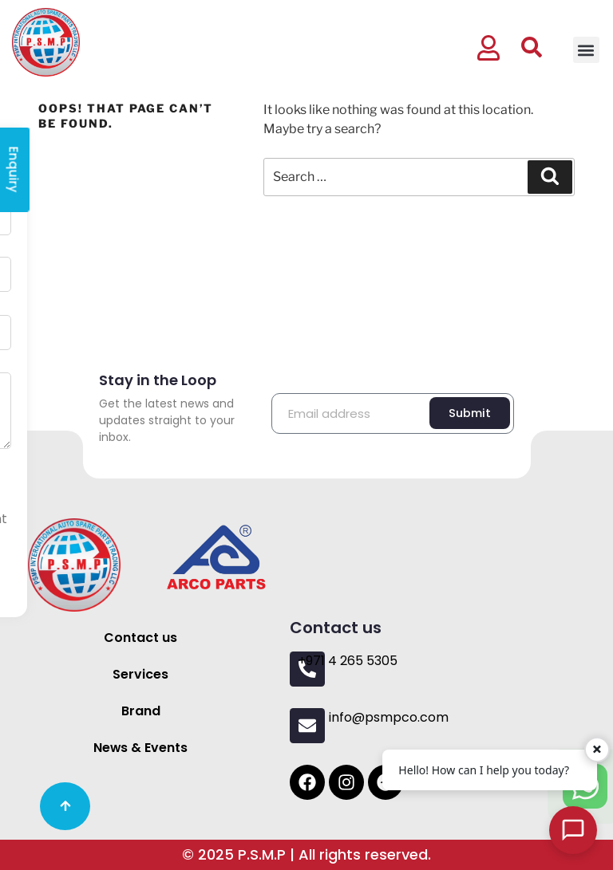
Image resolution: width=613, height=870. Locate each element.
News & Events (140, 747)
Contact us (140, 637)
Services (140, 674)
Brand (140, 711)
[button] (586, 50)
